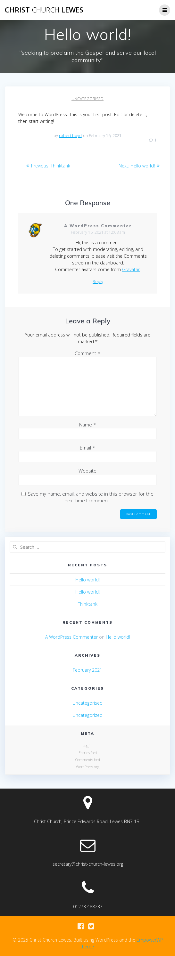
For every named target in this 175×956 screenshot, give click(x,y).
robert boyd (70, 135)
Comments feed (87, 759)
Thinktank (87, 604)
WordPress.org (87, 766)
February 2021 (87, 670)
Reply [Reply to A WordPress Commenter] (98, 282)
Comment (87, 353)
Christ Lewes (44, 9)
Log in (88, 745)
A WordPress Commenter (97, 225)
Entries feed (88, 752)
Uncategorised (87, 98)
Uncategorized (87, 715)
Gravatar (131, 269)
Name (87, 424)
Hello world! (87, 580)
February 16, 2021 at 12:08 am (98, 232)
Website (87, 470)
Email (87, 447)
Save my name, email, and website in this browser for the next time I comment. (91, 497)
